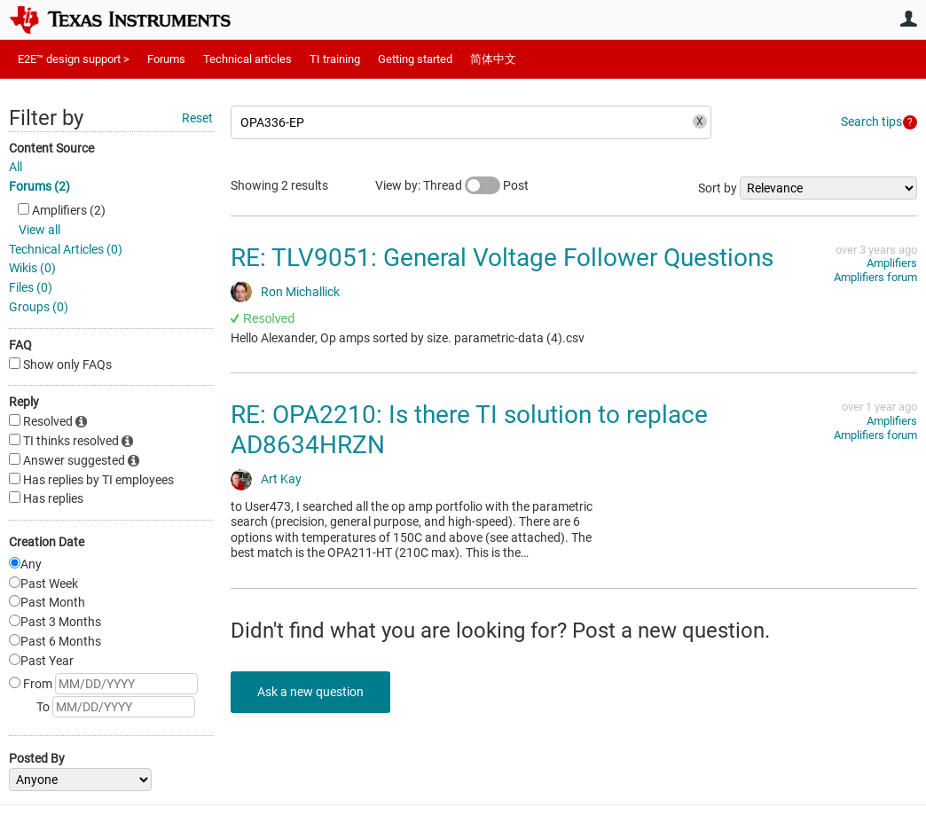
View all (39, 230)
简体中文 (493, 59)
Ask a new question (310, 692)
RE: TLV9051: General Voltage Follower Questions (502, 257)
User (908, 18)
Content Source (51, 148)
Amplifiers (892, 263)
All (15, 167)
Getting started (415, 59)
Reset (197, 118)
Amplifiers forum (875, 277)
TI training (335, 59)
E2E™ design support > (73, 59)
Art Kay (281, 479)
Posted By (37, 758)
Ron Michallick (300, 292)
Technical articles (247, 59)
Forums (166, 59)
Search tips (871, 121)
